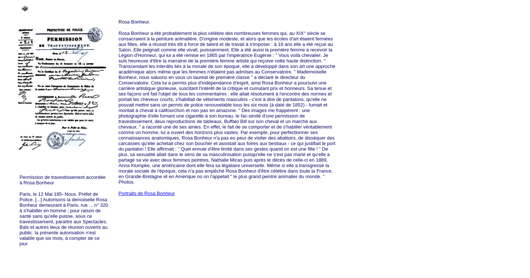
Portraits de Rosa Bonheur (147, 193)
